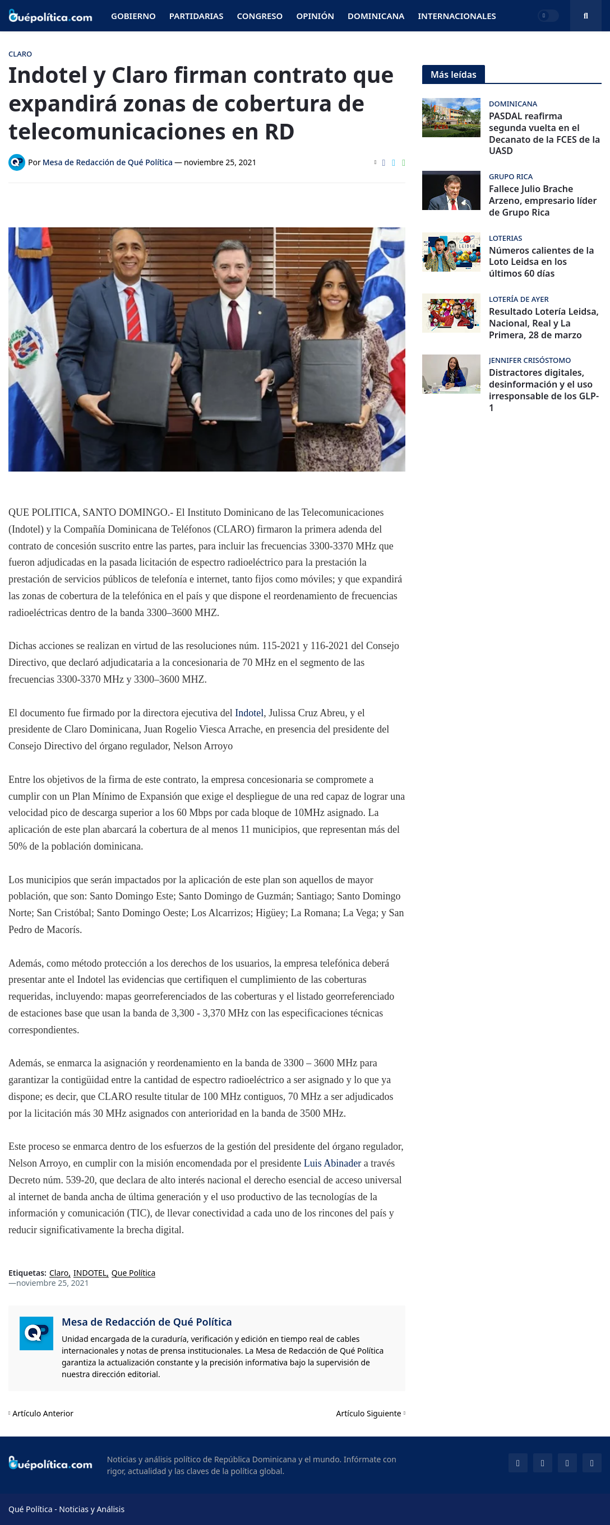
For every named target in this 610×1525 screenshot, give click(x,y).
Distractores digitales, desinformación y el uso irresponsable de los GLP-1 (544, 390)
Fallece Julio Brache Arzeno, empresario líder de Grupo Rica (543, 200)
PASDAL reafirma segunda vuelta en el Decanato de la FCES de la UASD (544, 133)
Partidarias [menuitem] (196, 15)
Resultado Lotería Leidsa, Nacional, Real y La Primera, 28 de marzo (544, 323)
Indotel (249, 713)
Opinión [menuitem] (315, 15)
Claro (58, 1273)
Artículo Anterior (42, 1413)
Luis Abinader (334, 1163)
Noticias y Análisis (91, 1509)
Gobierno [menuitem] (133, 15)
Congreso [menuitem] (260, 15)
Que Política (134, 1273)
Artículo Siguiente (368, 1413)
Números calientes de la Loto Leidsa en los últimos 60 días (541, 262)
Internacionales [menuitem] (457, 15)
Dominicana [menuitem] (376, 15)
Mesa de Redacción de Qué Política (147, 1321)
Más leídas (454, 74)
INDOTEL (90, 1273)
